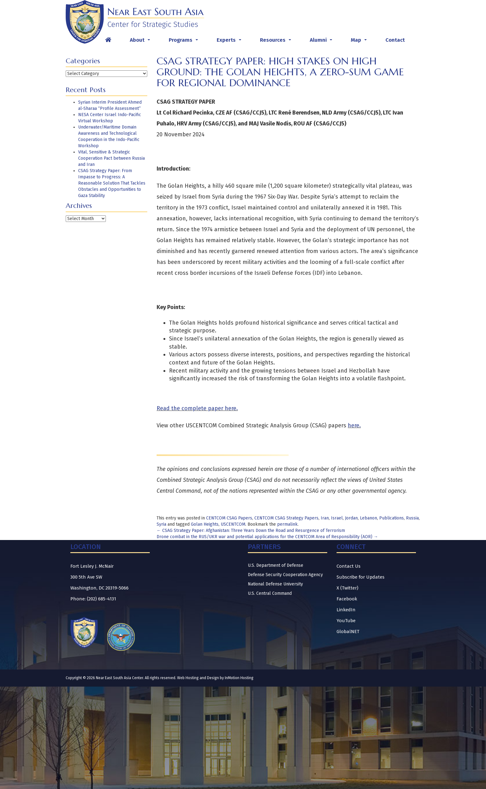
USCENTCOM (233, 524)
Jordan (351, 518)
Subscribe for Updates (361, 577)
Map (360, 42)
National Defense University (275, 584)
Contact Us (349, 566)
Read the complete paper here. (197, 408)
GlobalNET (348, 631)
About (141, 42)
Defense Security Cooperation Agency (285, 574)
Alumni (322, 42)
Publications (391, 518)
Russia (412, 518)
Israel (337, 518)
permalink (287, 524)
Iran (325, 518)
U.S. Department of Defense (275, 565)
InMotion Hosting (239, 678)
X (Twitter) (347, 588)
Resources (277, 42)
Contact (395, 40)
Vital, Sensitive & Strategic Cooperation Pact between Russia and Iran (111, 158)
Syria (161, 524)
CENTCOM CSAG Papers (229, 518)
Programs (185, 42)
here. (354, 425)
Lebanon (368, 518)
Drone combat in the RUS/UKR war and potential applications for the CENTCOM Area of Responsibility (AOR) (267, 536)
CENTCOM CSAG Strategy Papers (286, 518)
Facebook (347, 599)
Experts (230, 42)
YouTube (346, 620)
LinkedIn (346, 610)
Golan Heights (205, 524)
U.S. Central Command (270, 593)
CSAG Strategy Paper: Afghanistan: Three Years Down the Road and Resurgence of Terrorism (251, 530)
